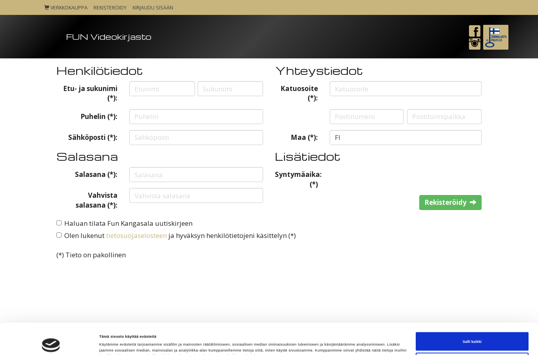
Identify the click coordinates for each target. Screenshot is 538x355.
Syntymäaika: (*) (298, 179)
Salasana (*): (96, 174)
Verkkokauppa (66, 7)
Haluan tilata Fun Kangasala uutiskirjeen (128, 223)
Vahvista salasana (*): (97, 200)
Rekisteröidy (110, 7)
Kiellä (472, 334)
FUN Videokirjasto (108, 36)
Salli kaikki (472, 314)
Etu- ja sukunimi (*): (90, 93)
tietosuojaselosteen (136, 235)
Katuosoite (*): (299, 93)
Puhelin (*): (99, 116)
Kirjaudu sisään (153, 7)
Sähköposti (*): (93, 137)
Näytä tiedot (110, 342)
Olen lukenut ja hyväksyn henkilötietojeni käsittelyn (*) (180, 235)
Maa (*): (304, 137)
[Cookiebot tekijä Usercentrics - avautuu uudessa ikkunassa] (51, 342)
